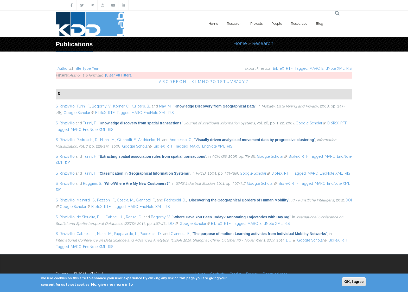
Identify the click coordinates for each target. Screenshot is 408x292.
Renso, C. (134, 217)
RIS (349, 68)
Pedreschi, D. (87, 140)
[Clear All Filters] (118, 75)
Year (95, 68)
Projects (256, 24)
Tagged (301, 68)
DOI (173, 223)
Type (86, 68)
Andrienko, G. (181, 140)
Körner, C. (121, 106)
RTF (289, 68)
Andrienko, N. (149, 140)
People (276, 24)
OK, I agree (354, 282)
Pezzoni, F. (106, 200)
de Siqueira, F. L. (90, 217)
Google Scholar (78, 113)
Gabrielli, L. (114, 217)
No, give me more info (112, 284)
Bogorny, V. (101, 106)
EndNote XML (333, 68)
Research (234, 24)
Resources (299, 24)
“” (214, 106)
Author (63, 68)
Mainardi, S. (85, 200)
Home (213, 24)
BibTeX (278, 68)
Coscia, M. (125, 200)
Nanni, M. (107, 140)
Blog (319, 24)
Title (77, 68)
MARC (314, 68)
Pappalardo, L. (126, 234)
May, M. (165, 106)
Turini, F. (83, 106)
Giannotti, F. (126, 140)
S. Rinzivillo (65, 106)
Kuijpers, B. (140, 106)
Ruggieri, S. (92, 183)
